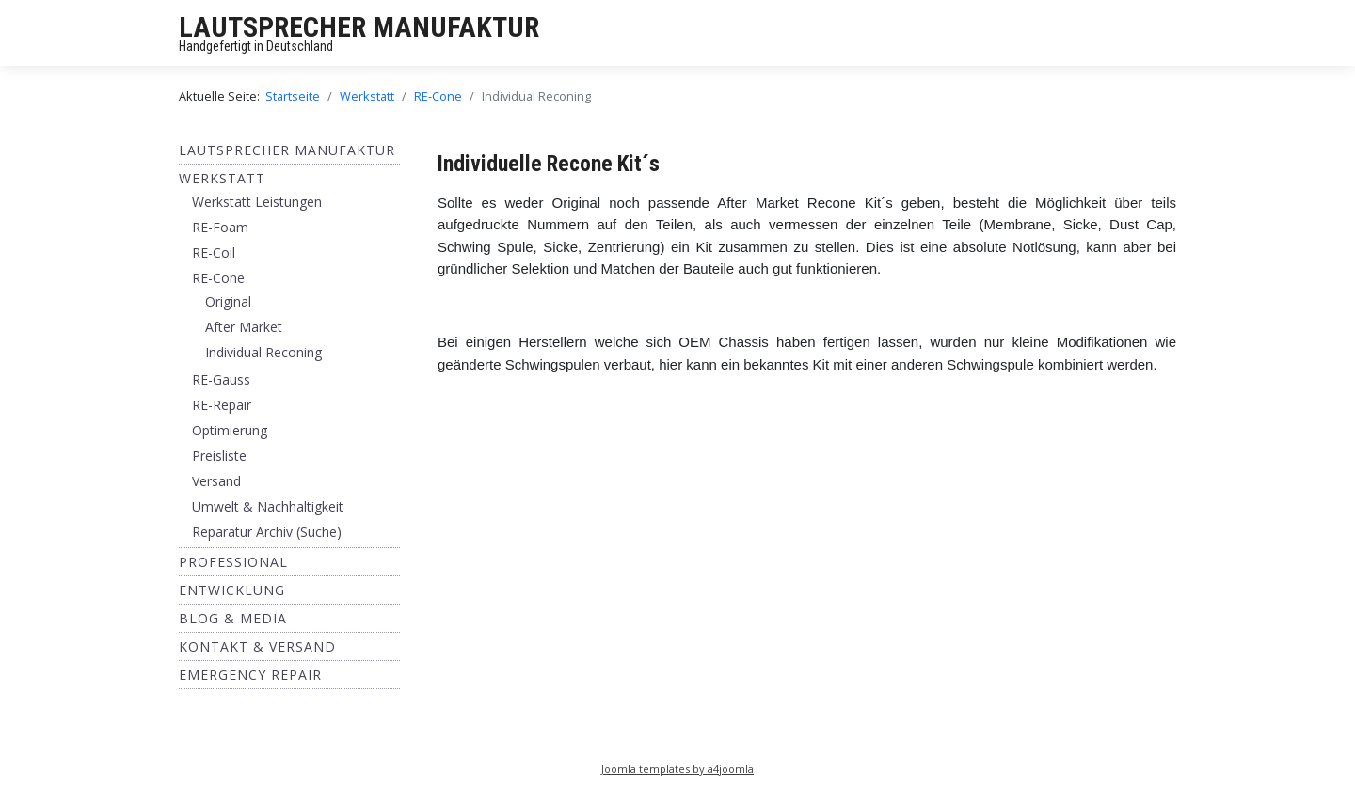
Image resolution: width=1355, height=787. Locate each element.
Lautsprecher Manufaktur (287, 150)
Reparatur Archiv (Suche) (267, 532)
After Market (243, 327)
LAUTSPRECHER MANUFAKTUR (359, 26)
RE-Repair (221, 405)
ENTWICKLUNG (232, 590)
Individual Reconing (263, 352)
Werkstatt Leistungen (257, 202)
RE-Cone (218, 278)
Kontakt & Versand (257, 646)
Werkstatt (222, 178)
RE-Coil (213, 252)
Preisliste (219, 455)
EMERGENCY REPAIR (250, 675)
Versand (216, 481)
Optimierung (229, 430)
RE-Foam (220, 227)
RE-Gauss (221, 379)
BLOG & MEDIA (233, 618)
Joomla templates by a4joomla (677, 769)
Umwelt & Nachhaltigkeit (267, 506)
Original (228, 301)
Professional (233, 562)
